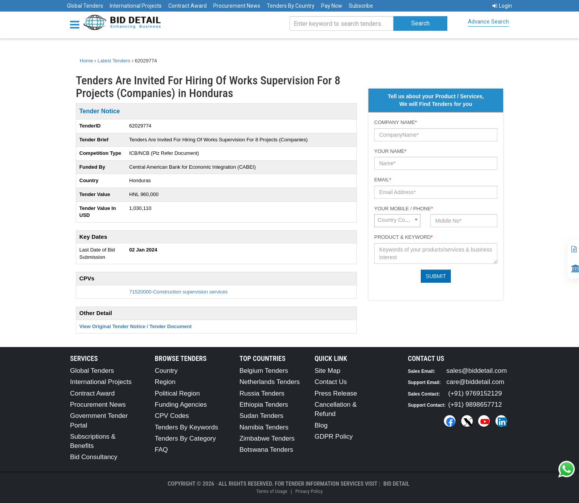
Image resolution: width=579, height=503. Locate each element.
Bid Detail (396, 483)
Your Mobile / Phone (403, 208)
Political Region (177, 393)
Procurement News (236, 6)
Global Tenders (85, 6)
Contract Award (187, 6)
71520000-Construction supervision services (178, 292)
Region (165, 382)
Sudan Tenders (261, 415)
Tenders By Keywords (186, 427)
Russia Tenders (261, 393)
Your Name (390, 151)
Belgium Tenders (263, 370)
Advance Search (488, 21)
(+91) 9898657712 (475, 404)
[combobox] (397, 220)
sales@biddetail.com (477, 370)
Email (382, 180)
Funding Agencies (181, 404)
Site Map (327, 370)
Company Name (395, 122)
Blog (321, 425)
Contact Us (331, 382)
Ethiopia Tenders (263, 404)
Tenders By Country (291, 6)
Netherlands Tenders (269, 382)
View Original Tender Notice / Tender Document (135, 326)
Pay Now (331, 6)
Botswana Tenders (266, 449)
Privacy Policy (309, 491)
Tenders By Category (185, 438)
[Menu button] (76, 24)
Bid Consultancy (93, 457)
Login (502, 6)
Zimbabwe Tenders (267, 438)
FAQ (161, 449)
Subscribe (361, 6)
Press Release (336, 393)
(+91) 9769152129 (475, 393)
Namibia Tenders (263, 427)
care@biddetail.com (476, 382)
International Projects (136, 6)
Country (166, 370)
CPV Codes (172, 415)
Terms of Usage (271, 491)
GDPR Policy (334, 436)
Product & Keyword (403, 237)
